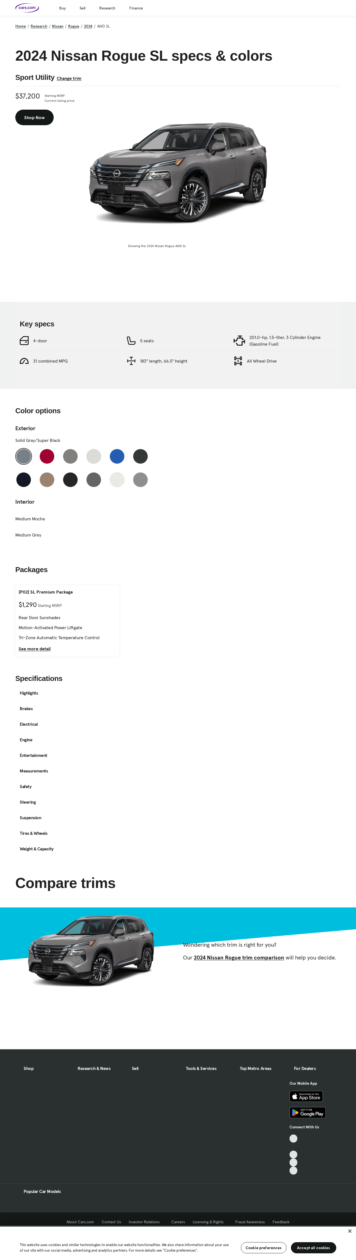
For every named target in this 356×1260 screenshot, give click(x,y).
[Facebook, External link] (294, 1147)
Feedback (281, 1221)
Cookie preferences (264, 1247)
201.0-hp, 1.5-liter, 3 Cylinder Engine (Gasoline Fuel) (285, 366)
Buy (62, 8)
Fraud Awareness (250, 1221)
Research (107, 8)
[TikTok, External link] (294, 1139)
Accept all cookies (313, 1247)
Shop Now (34, 117)
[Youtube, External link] (294, 1155)
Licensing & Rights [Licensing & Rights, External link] (210, 1221)
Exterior (25, 453)
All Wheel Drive (262, 386)
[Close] (350, 1231)
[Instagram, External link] (294, 1162)
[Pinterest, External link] (294, 1171)
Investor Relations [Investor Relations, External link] (146, 1221)
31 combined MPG (50, 386)
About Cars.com (80, 1221)
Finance (136, 8)
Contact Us (111, 1221)
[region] (178, 1242)
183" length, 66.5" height (163, 386)
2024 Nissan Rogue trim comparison (239, 982)
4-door (40, 365)
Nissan (57, 26)
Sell (82, 8)
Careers (178, 1221)
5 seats (147, 365)
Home (20, 26)
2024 (88, 26)
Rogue (73, 26)
